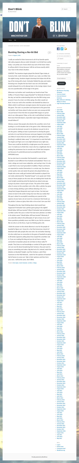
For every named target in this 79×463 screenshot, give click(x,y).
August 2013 (60, 388)
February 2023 (61, 179)
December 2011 (61, 425)
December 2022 (61, 183)
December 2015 (61, 337)
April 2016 (59, 330)
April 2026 (59, 109)
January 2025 (60, 137)
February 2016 (61, 333)
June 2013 (59, 392)
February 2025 (61, 135)
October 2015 (60, 341)
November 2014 (61, 361)
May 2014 (59, 372)
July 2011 (59, 434)
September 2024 (61, 144)
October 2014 (60, 363)
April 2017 (59, 308)
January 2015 (60, 357)
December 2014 (61, 359)
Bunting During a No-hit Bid (23, 52)
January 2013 (60, 401)
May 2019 (59, 262)
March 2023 (60, 177)
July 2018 (59, 280)
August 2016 (60, 322)
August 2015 (60, 344)
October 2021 (60, 209)
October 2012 (60, 407)
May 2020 (59, 240)
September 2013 (61, 387)
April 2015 (59, 352)
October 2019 (60, 253)
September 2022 (61, 188)
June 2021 (59, 216)
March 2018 (60, 288)
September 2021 (61, 210)
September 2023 (61, 166)
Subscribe (61, 83)
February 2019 (61, 267)
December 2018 (61, 271)
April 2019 (59, 264)
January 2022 (60, 203)
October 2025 (60, 120)
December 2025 (61, 117)
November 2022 (61, 185)
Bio (15, 40)
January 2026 (60, 115)
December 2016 (61, 315)
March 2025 (60, 133)
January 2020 (60, 247)
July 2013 (59, 390)
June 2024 (59, 150)
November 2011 (61, 427)
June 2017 (59, 304)
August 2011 (60, 432)
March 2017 (60, 310)
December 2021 (61, 205)
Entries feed (60, 446)
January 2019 (60, 269)
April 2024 (59, 153)
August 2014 (60, 366)
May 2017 (59, 306)
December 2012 (61, 403)
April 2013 (59, 396)
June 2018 (59, 282)
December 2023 (61, 161)
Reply (35, 263)
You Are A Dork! (61, 94)
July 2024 (59, 148)
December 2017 (61, 293)
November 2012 (61, 405)
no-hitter (30, 263)
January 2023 (60, 181)
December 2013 (61, 381)
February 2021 (61, 223)
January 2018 (60, 291)
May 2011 (59, 438)
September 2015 (61, 343)
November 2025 (61, 119)
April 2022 (59, 198)
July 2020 (59, 236)
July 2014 (59, 368)
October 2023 (60, 165)
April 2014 (59, 374)
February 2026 (61, 113)
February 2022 (61, 201)
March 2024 (60, 155)
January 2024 (60, 159)
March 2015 (60, 354)
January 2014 (60, 379)
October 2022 (60, 187)
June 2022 (59, 194)
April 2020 (59, 242)
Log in (58, 444)
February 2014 (61, 377)
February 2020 (61, 245)
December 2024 (61, 139)
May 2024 (59, 152)
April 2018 (59, 286)
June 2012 (59, 414)
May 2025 (59, 130)
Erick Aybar (16, 263)
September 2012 (61, 409)
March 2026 (60, 111)
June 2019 (59, 260)
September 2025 (61, 122)
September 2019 (61, 254)
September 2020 (61, 232)
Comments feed (61, 448)
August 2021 (60, 212)
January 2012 (60, 423)
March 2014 (60, 376)
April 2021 (59, 220)
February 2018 (61, 289)
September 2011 (61, 431)
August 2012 (60, 410)
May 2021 (59, 218)
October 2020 (60, 231)
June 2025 (59, 128)
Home (10, 40)
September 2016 (61, 321)
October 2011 (60, 429)
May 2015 (59, 350)
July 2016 (59, 324)
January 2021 (60, 225)
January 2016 (60, 335)
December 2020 (61, 227)
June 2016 (59, 326)
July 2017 (59, 302)
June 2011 (59, 436)
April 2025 (59, 131)
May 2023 (59, 174)
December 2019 (61, 249)
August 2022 (60, 190)
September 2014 (61, 365)
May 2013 (59, 394)
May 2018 (59, 284)
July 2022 (59, 192)
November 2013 (61, 383)
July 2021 (59, 214)
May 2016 (59, 328)
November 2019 (61, 251)
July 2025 (59, 126)
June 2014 (59, 370)
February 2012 (61, 422)
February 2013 (61, 399)
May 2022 (59, 196)
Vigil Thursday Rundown (63, 103)
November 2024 (61, 141)
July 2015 (59, 346)
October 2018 (60, 275)
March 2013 (60, 398)
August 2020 (60, 234)
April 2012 (59, 418)
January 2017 (60, 313)
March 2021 (60, 221)
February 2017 (61, 311)
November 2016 (61, 317)
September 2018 (61, 277)
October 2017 (60, 297)
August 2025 (60, 124)
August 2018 (60, 278)
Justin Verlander (23, 263)
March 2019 (60, 265)
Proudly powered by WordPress (39, 457)
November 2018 (61, 273)
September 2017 (61, 298)
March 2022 (60, 199)
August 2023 (60, 168)
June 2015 (59, 348)
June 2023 (59, 172)
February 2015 (61, 355)
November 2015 (61, 339)
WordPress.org (61, 450)
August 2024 (60, 146)
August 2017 (60, 300)
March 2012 (60, 420)
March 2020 (60, 243)
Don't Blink (15, 9)
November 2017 (61, 295)
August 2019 (60, 256)
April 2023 (59, 176)
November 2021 (61, 207)
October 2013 (60, 385)
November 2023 (61, 163)
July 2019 (59, 258)
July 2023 (59, 170)
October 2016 (60, 319)
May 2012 (59, 416)
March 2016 (60, 332)
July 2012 (59, 412)
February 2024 (61, 157)
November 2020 (61, 229)
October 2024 (60, 143)
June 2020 (59, 238)
